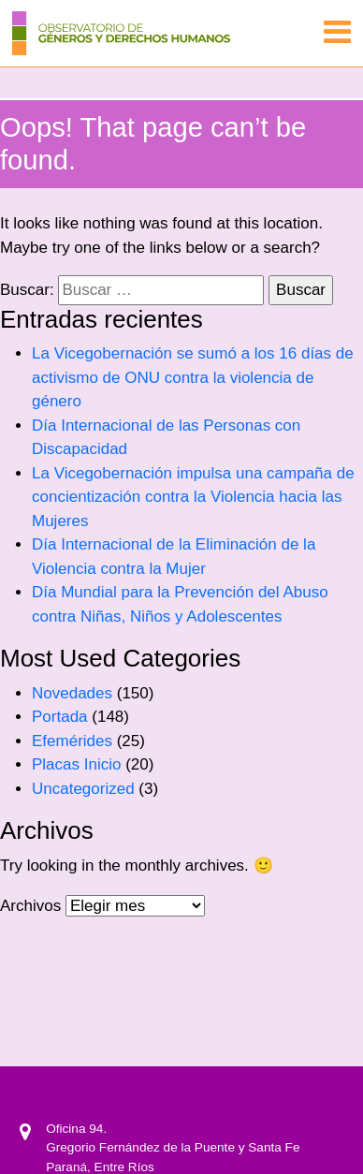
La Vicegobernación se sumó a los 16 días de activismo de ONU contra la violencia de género (193, 377)
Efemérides (72, 741)
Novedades (72, 693)
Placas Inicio (76, 764)
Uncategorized (83, 789)
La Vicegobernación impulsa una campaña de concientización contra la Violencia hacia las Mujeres (193, 497)
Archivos (30, 906)
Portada (60, 717)
